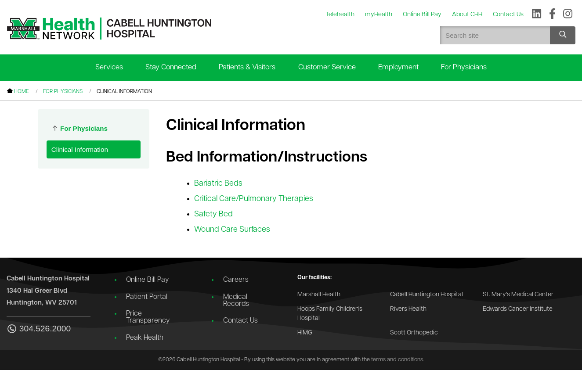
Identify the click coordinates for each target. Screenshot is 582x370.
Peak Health (144, 337)
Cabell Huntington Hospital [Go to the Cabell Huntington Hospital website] (426, 294)
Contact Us (240, 320)
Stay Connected (170, 67)
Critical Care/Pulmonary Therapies (253, 199)
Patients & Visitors (247, 67)
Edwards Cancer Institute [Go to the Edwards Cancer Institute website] (518, 309)
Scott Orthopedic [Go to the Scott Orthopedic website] (414, 333)
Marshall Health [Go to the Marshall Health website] (318, 294)
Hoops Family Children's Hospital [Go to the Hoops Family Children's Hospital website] (329, 314)
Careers (236, 280)
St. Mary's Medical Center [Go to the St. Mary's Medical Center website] (518, 294)
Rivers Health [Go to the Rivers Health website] (408, 309)
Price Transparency (148, 317)
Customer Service (327, 67)
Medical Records (236, 301)
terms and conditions (397, 360)
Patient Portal (146, 297)
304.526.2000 (39, 329)
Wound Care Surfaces (232, 230)
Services (109, 67)
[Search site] (562, 35)
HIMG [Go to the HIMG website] (304, 333)
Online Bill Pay (147, 280)
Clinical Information (79, 149)
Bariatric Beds (218, 184)
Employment (398, 67)
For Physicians (464, 67)
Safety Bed (213, 214)
